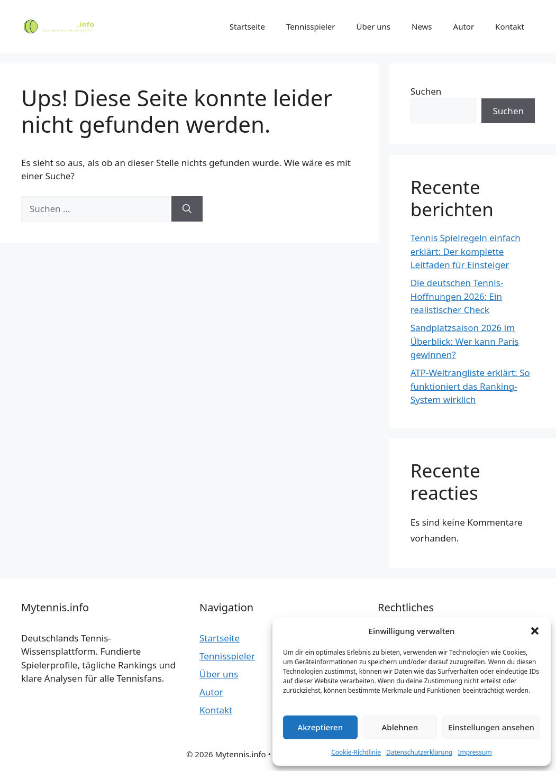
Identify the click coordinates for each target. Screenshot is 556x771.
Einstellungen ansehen (491, 727)
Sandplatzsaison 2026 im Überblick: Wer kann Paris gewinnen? (465, 341)
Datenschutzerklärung (419, 752)
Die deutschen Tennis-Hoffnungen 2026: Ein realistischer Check (457, 296)
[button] (535, 631)
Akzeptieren (320, 727)
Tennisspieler (310, 26)
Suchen (426, 91)
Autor (464, 26)
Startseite (247, 26)
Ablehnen (400, 727)
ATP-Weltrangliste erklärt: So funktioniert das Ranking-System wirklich (470, 386)
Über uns (373, 26)
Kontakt (509, 26)
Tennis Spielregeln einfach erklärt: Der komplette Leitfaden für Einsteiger (466, 251)
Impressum (474, 752)
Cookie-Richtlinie (356, 752)
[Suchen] (187, 209)
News (422, 26)
